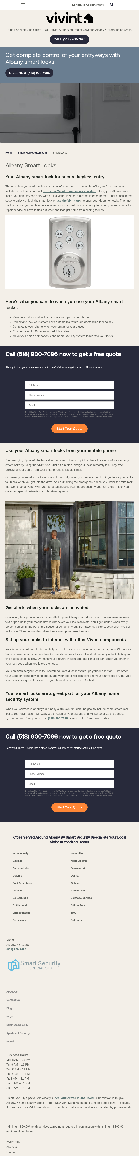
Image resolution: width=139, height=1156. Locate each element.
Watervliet (77, 853)
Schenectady (20, 853)
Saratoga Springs (81, 897)
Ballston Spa (20, 897)
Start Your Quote (69, 428)
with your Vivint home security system (69, 191)
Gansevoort (78, 868)
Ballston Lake (21, 868)
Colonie (17, 875)
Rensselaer (19, 920)
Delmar (75, 875)
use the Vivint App (69, 200)
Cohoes (75, 883)
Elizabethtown (21, 912)
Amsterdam (78, 890)
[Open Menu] (23, 5)
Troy (73, 912)
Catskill (17, 860)
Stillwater (76, 920)
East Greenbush (22, 883)
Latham (17, 890)
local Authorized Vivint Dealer (74, 1098)
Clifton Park (78, 905)
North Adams (79, 860)
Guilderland (20, 905)
